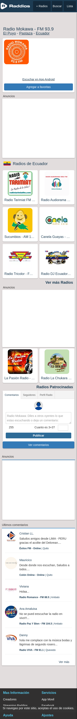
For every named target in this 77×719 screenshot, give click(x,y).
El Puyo (9, 33)
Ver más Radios (59, 282)
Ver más (64, 662)
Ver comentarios (38, 445)
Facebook (48, 705)
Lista (70, 6)
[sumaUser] (63, 428)
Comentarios (12, 395)
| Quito (34, 548)
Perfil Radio (46, 395)
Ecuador (42, 33)
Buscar (57, 6)
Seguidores (29, 395)
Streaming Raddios (15, 705)
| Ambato (39, 597)
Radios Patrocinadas (55, 387)
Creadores (9, 699)
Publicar (38, 435)
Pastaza (25, 33)
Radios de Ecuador (30, 163)
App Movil (48, 699)
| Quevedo (37, 650)
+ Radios (42, 6)
